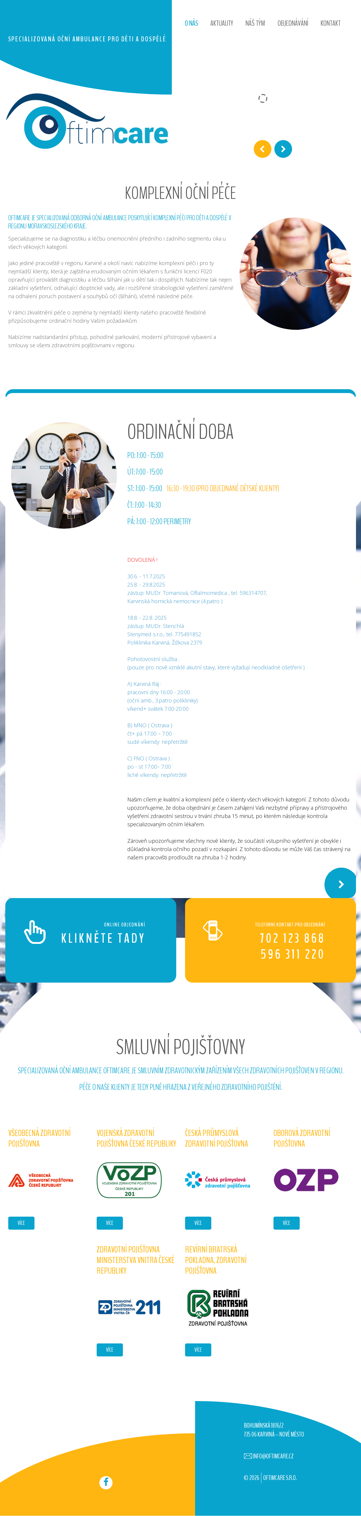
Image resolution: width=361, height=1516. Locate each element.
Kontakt (331, 23)
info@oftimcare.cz (273, 1456)
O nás (191, 23)
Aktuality (221, 23)
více (21, 1223)
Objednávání (293, 23)
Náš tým (255, 23)
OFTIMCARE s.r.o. (280, 1477)
